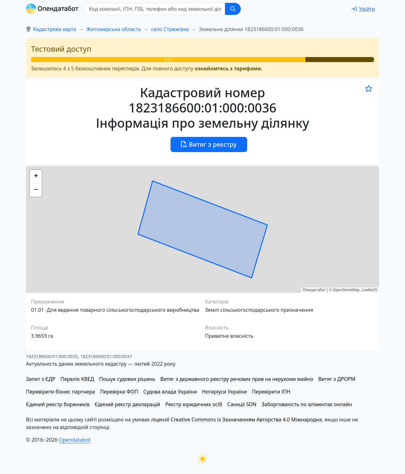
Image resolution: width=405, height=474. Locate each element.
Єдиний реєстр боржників (58, 404)
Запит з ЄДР (40, 378)
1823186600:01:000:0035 (52, 356)
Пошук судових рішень (127, 378)
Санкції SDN (241, 404)
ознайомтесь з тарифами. (228, 68)
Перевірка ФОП (119, 391)
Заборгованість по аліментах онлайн (307, 404)
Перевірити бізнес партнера (60, 391)
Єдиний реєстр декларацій (127, 404)
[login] (363, 9)
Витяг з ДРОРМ (337, 378)
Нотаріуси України (224, 391)
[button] (36, 176)
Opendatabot (74, 439)
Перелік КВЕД (77, 378)
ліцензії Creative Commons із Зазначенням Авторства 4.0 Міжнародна (236, 419)
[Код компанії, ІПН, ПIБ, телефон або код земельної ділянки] (154, 9)
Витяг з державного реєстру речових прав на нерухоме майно (236, 378)
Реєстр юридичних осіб (193, 404)
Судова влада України (170, 391)
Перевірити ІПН (271, 391)
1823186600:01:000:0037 (106, 356)
